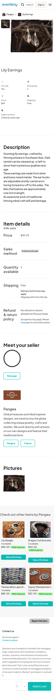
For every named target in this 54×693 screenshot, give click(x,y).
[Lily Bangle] (13, 540)
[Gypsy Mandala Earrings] (40, 587)
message (25, 322)
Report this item (39, 621)
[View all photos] (32, 41)
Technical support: (13, 639)
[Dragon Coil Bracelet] (40, 542)
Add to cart (39, 686)
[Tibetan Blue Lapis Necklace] (13, 587)
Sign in (41, 4)
